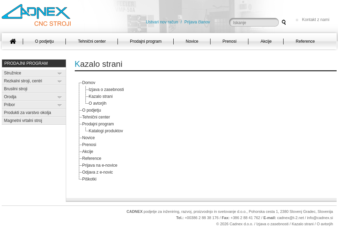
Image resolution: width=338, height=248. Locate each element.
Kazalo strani (101, 96)
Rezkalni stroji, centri (23, 81)
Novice (88, 137)
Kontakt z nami (315, 19)
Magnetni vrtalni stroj (23, 120)
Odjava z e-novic (97, 172)
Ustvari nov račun (162, 22)
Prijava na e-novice (99, 165)
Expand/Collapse (59, 73)
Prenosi (89, 144)
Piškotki (89, 179)
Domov (88, 82)
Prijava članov (197, 22)
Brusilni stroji (16, 88)
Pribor (9, 104)
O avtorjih (97, 103)
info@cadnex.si (320, 218)
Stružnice (12, 73)
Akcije (87, 151)
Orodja (10, 96)
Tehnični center (96, 117)
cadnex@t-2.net (290, 218)
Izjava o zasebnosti (106, 89)
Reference (91, 158)
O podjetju (91, 110)
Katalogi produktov (106, 130)
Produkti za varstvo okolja (27, 112)
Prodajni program (26, 63)
